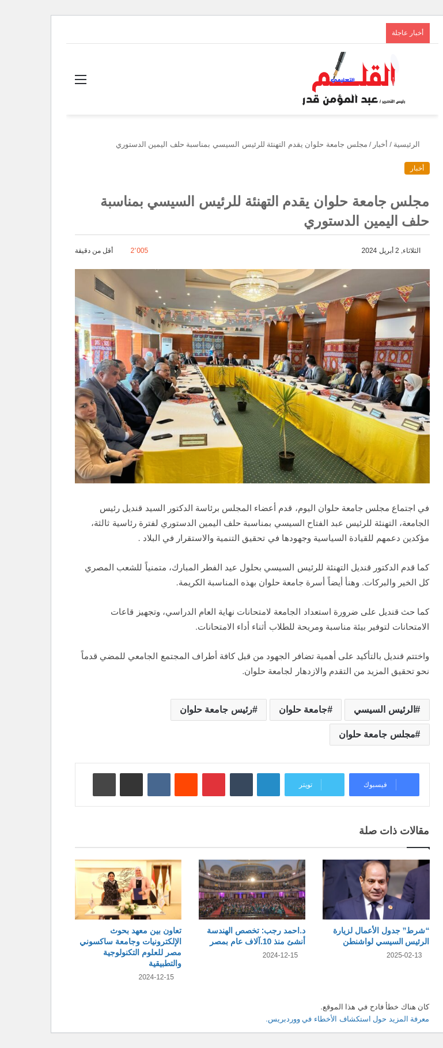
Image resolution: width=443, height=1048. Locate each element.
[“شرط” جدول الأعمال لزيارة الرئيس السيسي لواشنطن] (345, 890)
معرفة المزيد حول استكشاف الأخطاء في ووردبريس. (317, 1019)
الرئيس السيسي (353, 709)
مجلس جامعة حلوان (346, 734)
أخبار (349, 144)
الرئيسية (381, 144)
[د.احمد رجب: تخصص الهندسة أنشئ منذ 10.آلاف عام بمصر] (221, 890)
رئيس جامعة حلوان (185, 709)
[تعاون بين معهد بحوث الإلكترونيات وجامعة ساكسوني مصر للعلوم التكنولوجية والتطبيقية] (97, 890)
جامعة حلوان (272, 709)
